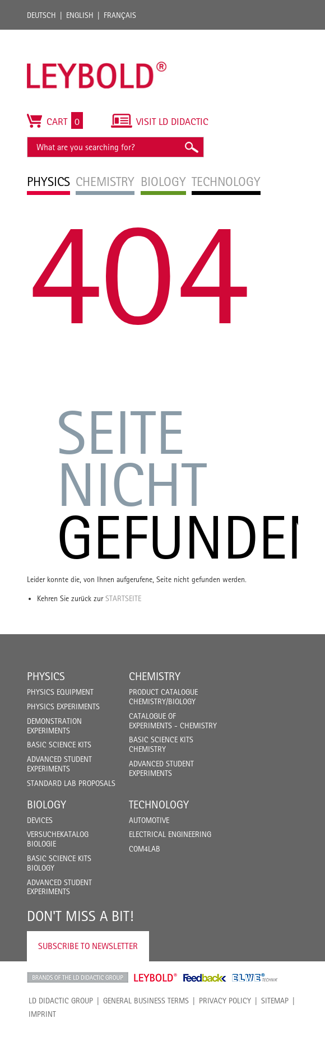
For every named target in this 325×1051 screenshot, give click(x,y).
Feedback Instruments (204, 977)
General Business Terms (146, 1000)
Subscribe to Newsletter (88, 946)
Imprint (42, 1014)
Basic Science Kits (59, 744)
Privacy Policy (225, 1000)
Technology (159, 804)
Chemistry (154, 676)
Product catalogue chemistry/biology (163, 696)
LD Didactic (77, 977)
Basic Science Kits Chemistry (161, 744)
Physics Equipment (60, 691)
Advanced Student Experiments (59, 764)
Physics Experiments (63, 706)
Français (120, 15)
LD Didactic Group (61, 1000)
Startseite (123, 598)
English (80, 15)
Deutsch (41, 15)
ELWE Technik (255, 977)
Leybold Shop (156, 977)
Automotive (149, 820)
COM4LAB (144, 848)
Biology (46, 804)
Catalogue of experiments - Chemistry (173, 720)
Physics (46, 676)
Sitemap (275, 1000)
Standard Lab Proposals (71, 783)
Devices (40, 820)
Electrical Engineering (170, 834)
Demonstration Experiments (54, 726)
